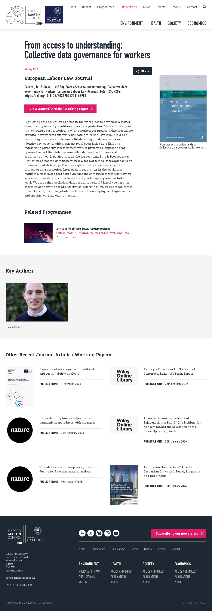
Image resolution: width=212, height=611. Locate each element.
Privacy (203, 603)
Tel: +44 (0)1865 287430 (19, 585)
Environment (131, 23)
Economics (197, 23)
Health (155, 23)
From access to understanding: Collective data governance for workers (182, 146)
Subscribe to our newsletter (179, 533)
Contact (192, 7)
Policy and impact (90, 571)
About (72, 7)
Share (142, 71)
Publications (128, 7)
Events (161, 7)
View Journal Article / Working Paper (61, 109)
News (147, 7)
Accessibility (188, 603)
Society (174, 23)
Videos (83, 582)
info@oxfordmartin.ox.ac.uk (20, 577)
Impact (86, 7)
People (176, 7)
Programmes (105, 7)
